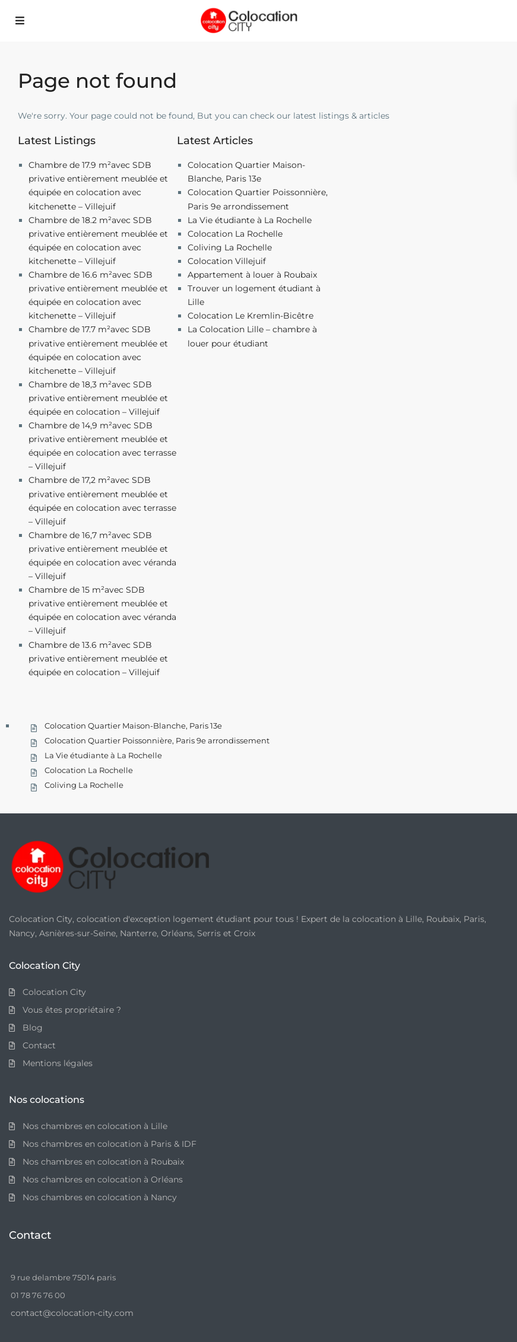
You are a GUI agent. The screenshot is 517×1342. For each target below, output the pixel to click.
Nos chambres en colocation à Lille (95, 1126)
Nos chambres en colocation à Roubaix (103, 1161)
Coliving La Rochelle (230, 247)
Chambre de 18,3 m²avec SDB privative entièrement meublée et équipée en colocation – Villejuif (98, 398)
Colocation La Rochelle (235, 233)
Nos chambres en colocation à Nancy (100, 1197)
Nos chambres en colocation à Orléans (103, 1179)
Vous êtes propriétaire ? (72, 1009)
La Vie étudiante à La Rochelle (250, 220)
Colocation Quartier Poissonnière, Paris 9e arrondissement (157, 740)
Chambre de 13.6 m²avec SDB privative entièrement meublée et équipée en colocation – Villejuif (98, 659)
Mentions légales (58, 1063)
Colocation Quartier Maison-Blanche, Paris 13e (133, 725)
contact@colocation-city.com (72, 1313)
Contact (39, 1045)
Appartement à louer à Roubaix (252, 274)
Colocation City (54, 992)
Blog (33, 1027)
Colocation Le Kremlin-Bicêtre (250, 315)
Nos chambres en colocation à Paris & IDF (109, 1144)
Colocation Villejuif (227, 261)
